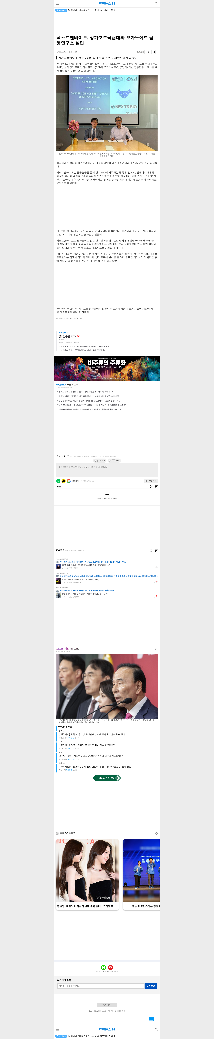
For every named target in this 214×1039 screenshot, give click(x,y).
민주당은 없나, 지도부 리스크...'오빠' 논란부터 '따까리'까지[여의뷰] (91, 756)
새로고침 (77, 385)
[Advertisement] (107, 24)
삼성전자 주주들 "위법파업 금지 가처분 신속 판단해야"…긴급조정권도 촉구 (89, 400)
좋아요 (78, 336)
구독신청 (150, 986)
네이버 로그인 (58, 481)
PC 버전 (107, 1005)
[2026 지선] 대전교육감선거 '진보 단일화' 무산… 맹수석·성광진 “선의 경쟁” (95, 766)
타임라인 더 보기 (107, 778)
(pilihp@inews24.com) (74, 318)
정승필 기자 (69, 336)
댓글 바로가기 (151, 1019)
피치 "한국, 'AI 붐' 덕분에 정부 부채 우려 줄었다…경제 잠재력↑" (97, 10)
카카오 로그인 (64, 481)
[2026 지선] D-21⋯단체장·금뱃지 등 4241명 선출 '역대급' (87, 745)
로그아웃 (75, 481)
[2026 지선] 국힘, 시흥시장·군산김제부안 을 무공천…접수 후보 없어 (92, 734)
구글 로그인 (69, 481)
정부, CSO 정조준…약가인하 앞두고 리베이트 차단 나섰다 (85, 346)
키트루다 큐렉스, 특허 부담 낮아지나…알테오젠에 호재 (83, 350)
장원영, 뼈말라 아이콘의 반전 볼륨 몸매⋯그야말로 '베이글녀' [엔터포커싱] (89, 396)
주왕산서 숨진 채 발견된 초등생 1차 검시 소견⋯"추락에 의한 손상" (86, 392)
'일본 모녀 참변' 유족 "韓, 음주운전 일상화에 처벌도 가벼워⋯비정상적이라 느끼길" (92, 405)
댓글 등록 (152, 481)
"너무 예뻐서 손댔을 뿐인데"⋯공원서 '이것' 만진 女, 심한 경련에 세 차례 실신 (90, 409)
